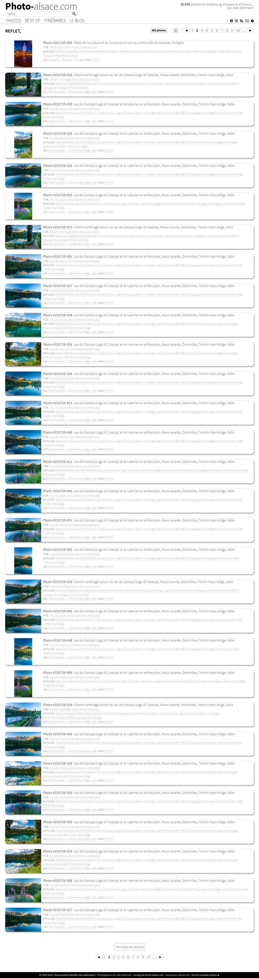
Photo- (41, 6)
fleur (82, 203)
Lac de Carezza (155, 83)
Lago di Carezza (173, 83)
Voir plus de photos (130, 947)
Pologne (212, 51)
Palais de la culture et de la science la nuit (73, 47)
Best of (32, 20)
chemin (107, 83)
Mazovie (67, 59)
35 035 (185, 4)
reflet (228, 51)
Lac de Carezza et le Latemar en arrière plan (75, 108)
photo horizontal (78, 87)
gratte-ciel (76, 51)
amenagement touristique (77, 83)
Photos (13, 20)
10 (238, 30)
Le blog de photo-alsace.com (148, 975)
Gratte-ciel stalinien (93, 51)
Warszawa (49, 55)
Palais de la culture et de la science (143, 51)
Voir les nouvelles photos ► (205, 975)
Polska (221, 51)
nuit (121, 51)
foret (132, 83)
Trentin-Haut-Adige (79, 92)
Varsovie (237, 51)
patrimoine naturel (201, 142)
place (203, 51)
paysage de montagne (56, 87)
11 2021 (96, 59)
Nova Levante (57, 92)
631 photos (159, 30)
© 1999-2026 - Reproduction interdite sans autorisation (67, 975)
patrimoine (170, 51)
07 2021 (109, 92)
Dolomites (118, 83)
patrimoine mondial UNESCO (222, 83)
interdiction (142, 713)
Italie (138, 83)
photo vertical (185, 51)
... (244, 30)
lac (143, 83)
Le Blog (77, 20)
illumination (111, 51)
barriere (97, 83)
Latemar (188, 83)
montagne (200, 83)
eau (127, 83)
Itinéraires (55, 20)
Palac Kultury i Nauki (66, 55)
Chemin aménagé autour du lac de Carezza (75, 79)
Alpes (59, 83)
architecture (63, 51)
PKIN (196, 51)
